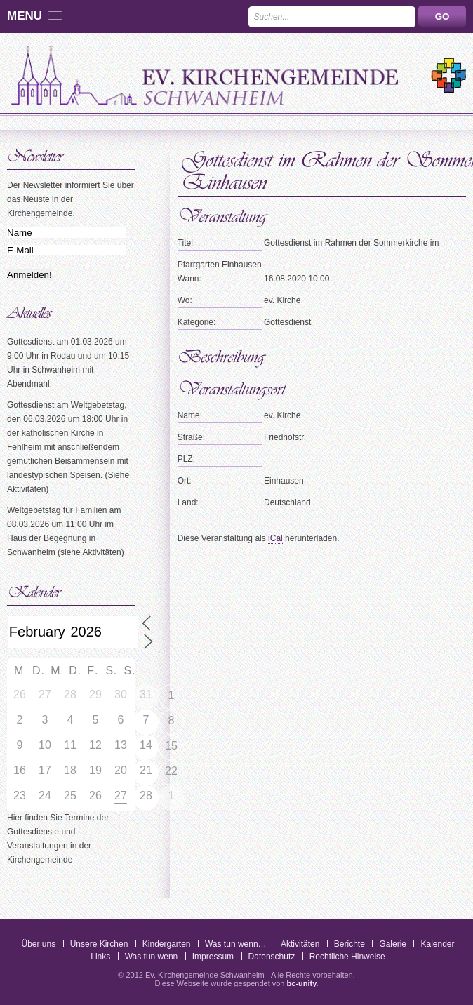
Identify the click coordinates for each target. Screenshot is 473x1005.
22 (171, 771)
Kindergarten (166, 944)
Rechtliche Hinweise (347, 956)
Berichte (349, 944)
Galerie (392, 944)
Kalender (437, 944)
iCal (275, 538)
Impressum (213, 956)
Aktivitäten (300, 944)
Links (100, 956)
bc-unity (302, 983)
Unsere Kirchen (99, 944)
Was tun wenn (151, 956)
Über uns (38, 944)
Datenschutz (271, 956)
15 (171, 746)
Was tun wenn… (236, 944)
